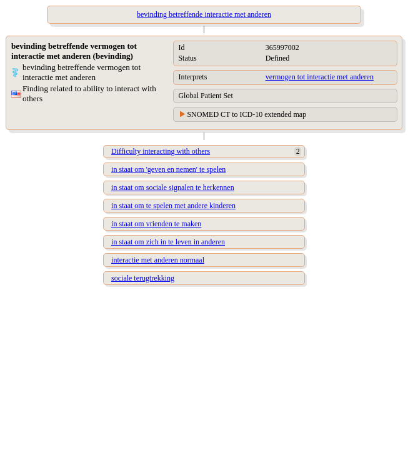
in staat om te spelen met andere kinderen (173, 205)
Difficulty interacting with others (160, 151)
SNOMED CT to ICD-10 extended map (246, 114)
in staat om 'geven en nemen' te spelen (168, 169)
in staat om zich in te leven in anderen (168, 242)
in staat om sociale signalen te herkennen (172, 187)
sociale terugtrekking (142, 278)
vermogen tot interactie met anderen (320, 76)
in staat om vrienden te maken (156, 223)
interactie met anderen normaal (157, 260)
